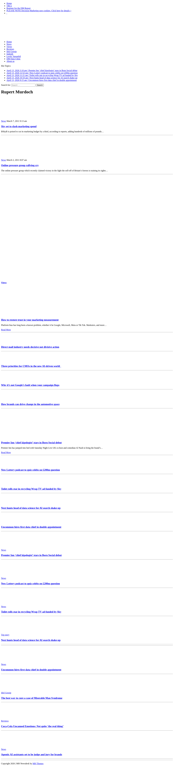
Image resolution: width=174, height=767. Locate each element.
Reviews (10, 49)
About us (10, 61)
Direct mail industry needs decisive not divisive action (30, 347)
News (9, 44)
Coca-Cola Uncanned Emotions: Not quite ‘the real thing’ (32, 726)
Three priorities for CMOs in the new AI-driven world (31, 366)
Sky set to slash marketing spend (18, 126)
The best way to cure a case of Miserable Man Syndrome (31, 698)
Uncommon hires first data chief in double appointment (31, 527)
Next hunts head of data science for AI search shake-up (30, 508)
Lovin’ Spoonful (14, 56)
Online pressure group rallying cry (20, 165)
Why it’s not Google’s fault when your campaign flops (30, 385)
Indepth (10, 54)
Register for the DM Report (19, 8)
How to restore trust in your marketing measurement (30, 319)
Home (9, 3)
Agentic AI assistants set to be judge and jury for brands (31, 754)
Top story (5, 635)
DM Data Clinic (14, 59)
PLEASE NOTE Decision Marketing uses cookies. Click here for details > (39, 10)
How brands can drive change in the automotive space (30, 404)
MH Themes (38, 763)
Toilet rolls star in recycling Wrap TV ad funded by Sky (31, 488)
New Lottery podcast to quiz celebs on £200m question (30, 469)
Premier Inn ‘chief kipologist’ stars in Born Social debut (31, 442)
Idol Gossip (12, 51)
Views (9, 46)
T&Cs (9, 6)
